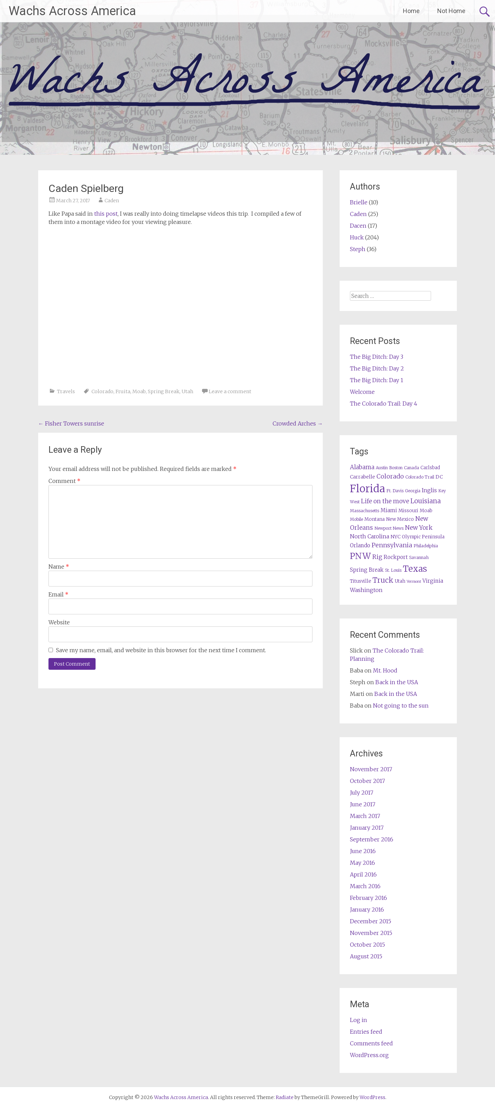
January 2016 (367, 909)
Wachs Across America (72, 11)
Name (58, 566)
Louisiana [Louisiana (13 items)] (425, 501)
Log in (358, 1019)
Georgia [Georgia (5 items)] (412, 490)
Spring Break (163, 391)
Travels (66, 391)
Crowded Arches (298, 423)
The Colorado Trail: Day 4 (383, 403)
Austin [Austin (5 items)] (382, 467)
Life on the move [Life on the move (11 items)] (385, 501)
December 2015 (370, 921)
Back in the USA (396, 682)
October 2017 (367, 780)
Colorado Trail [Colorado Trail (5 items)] (419, 477)
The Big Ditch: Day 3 (376, 356)
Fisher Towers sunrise (71, 423)
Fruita (123, 391)
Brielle (358, 202)
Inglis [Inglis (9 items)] (429, 490)
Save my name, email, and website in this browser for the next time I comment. (161, 650)
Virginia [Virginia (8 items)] (432, 581)
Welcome (362, 391)
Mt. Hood (385, 670)
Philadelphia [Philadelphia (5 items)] (426, 545)
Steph (357, 249)
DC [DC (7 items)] (439, 477)
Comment (64, 480)
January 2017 (367, 827)
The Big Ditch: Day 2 (377, 368)
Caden (111, 200)
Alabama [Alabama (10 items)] (362, 467)
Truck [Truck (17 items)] (383, 580)
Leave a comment (230, 391)
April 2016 (363, 874)
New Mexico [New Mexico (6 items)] (400, 519)
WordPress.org (369, 1055)
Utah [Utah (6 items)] (400, 581)
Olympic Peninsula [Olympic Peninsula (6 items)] (423, 537)
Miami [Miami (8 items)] (389, 510)
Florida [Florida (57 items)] (367, 488)
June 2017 (362, 804)
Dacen (358, 225)
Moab (139, 391)
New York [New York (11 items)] (418, 527)
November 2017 (371, 769)
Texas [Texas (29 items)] (415, 568)
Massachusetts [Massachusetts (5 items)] (364, 510)
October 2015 (367, 944)
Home (411, 10)
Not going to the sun (401, 705)
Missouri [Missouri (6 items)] (408, 511)
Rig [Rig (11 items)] (377, 557)
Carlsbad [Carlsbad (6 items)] (430, 468)
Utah (187, 391)
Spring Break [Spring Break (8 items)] (367, 570)
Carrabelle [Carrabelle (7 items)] (362, 477)
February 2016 (368, 897)
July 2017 (361, 792)
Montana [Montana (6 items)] (374, 519)
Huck (357, 237)
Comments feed (371, 1043)
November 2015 (371, 932)
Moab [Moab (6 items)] (426, 511)
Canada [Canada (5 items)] (411, 467)
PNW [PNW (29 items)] (360, 556)
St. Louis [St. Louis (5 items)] (393, 570)
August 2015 (366, 956)
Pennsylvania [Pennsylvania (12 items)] (392, 545)
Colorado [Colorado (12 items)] (390, 476)
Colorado (102, 391)
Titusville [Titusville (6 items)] (360, 581)
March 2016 (365, 886)
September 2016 (371, 839)
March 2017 (365, 816)
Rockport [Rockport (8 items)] (396, 557)
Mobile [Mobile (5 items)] (356, 519)
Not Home (451, 10)
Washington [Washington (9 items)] (366, 590)
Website (59, 622)
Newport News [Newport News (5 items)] (389, 528)
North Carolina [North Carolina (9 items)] (369, 536)
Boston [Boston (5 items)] (396, 467)
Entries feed (366, 1031)
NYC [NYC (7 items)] (395, 537)
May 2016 (362, 862)
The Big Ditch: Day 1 (376, 380)
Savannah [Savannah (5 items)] (419, 557)
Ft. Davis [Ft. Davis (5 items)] (395, 490)
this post (106, 213)
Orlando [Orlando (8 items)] (360, 545)
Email (58, 594)
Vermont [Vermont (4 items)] (414, 581)
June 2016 (363, 851)
